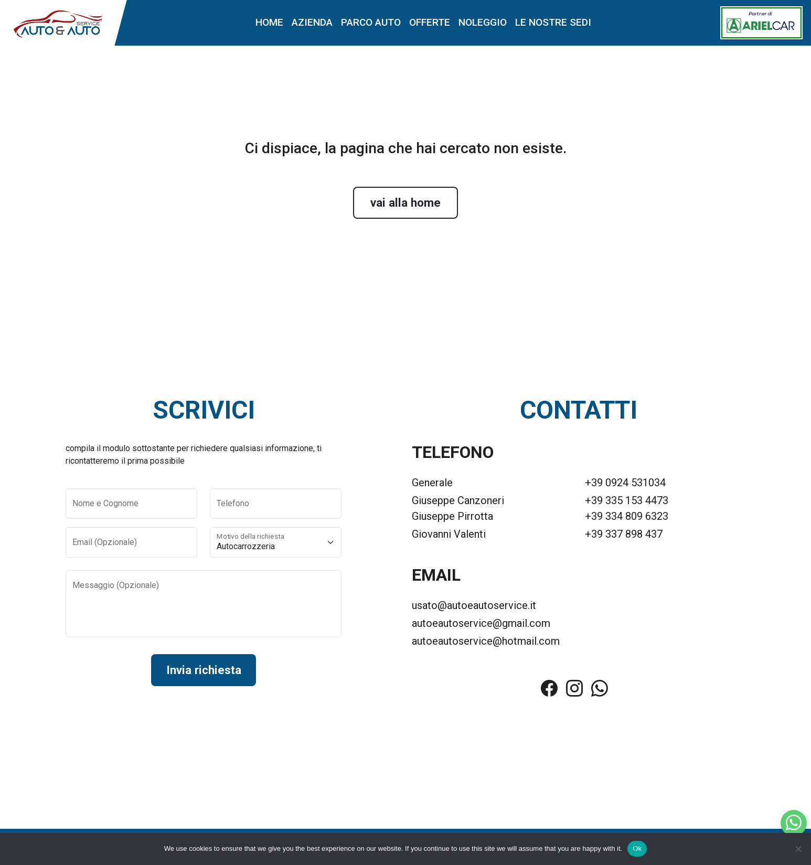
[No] (798, 848)
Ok (637, 848)
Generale (432, 484)
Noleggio (482, 23)
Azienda (312, 23)
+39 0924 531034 (625, 484)
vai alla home (405, 203)
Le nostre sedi (553, 23)
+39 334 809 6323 (626, 517)
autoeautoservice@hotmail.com (486, 642)
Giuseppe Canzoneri (458, 502)
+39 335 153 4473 (626, 502)
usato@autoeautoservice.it (474, 607)
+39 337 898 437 (624, 535)
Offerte (429, 23)
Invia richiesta (204, 672)
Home (269, 23)
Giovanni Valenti (449, 535)
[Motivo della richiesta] (276, 543)
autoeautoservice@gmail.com (481, 624)
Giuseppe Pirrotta (452, 517)
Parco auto (371, 23)
